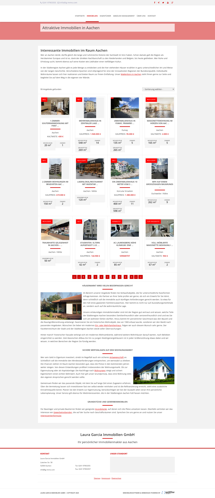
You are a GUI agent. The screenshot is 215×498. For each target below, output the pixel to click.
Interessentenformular (51, 415)
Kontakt (152, 16)
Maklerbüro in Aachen (131, 74)
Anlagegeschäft (117, 357)
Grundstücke (101, 409)
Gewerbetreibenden (62, 412)
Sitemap (97, 478)
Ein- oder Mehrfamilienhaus (108, 325)
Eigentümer (105, 16)
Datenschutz (116, 478)
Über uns (141, 16)
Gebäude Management (124, 16)
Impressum (106, 478)
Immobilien (92, 16)
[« (74, 277)
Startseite (80, 16)
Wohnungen (100, 370)
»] (140, 277)
